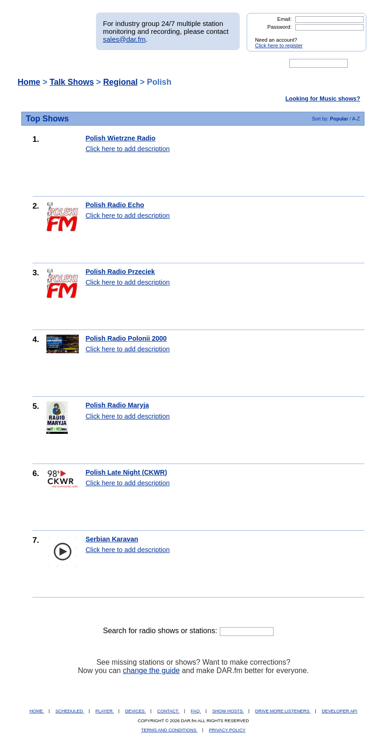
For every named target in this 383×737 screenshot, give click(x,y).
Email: (284, 19)
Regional (120, 82)
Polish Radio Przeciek (120, 271)
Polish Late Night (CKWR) (126, 472)
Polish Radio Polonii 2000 (125, 338)
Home (29, 82)
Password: (280, 27)
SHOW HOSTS (228, 710)
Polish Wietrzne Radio (120, 138)
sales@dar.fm (124, 39)
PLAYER (105, 710)
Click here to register (279, 45)
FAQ (196, 710)
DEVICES (135, 710)
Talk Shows (72, 82)
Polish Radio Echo (114, 205)
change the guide (151, 670)
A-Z (356, 118)
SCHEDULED (69, 710)
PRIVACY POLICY (227, 729)
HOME (37, 710)
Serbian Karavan (111, 539)
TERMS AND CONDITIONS (169, 729)
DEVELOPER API (339, 710)
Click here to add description (127, 148)
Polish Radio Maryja (117, 405)
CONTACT (168, 710)
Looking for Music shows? (322, 98)
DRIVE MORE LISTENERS (282, 710)
